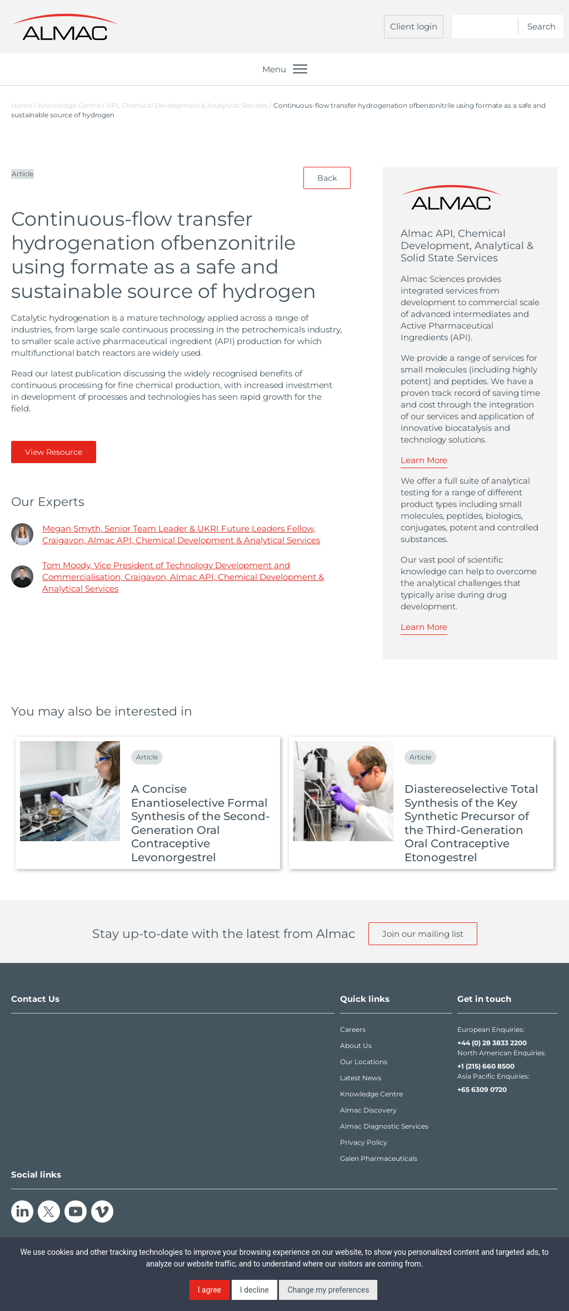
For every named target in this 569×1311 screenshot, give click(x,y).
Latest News (360, 1078)
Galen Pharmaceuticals (378, 1158)
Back (327, 178)
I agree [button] (209, 1289)
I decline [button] (254, 1289)
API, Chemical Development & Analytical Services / (189, 105)
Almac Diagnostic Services (384, 1126)
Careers (353, 1029)
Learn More (424, 460)
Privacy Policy (363, 1142)
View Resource (53, 452)
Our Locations (363, 1061)
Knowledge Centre (371, 1094)
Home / (23, 105)
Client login (413, 26)
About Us (356, 1045)
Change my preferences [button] (328, 1289)
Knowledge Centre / (72, 105)
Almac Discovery (368, 1110)
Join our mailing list (422, 933)
